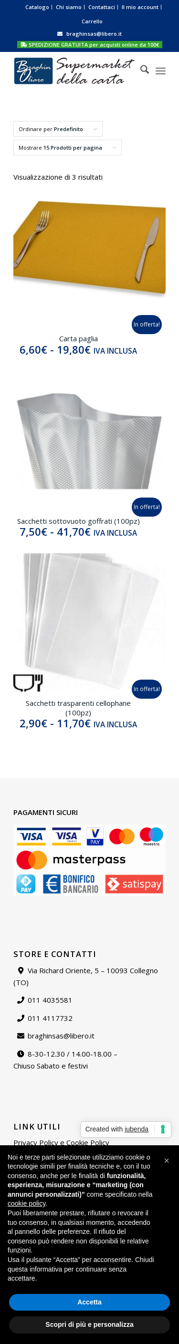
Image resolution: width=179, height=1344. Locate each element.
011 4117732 (50, 1018)
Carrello (92, 21)
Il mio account (140, 6)
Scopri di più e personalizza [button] (89, 1324)
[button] (166, 1160)
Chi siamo (69, 6)
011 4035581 (50, 1000)
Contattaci (101, 6)
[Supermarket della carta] (74, 70)
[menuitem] (37, 7)
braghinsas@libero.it (94, 33)
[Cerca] (140, 70)
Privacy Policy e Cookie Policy (61, 1142)
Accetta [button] (89, 1302)
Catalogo (37, 6)
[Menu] (161, 70)
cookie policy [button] (26, 1203)
